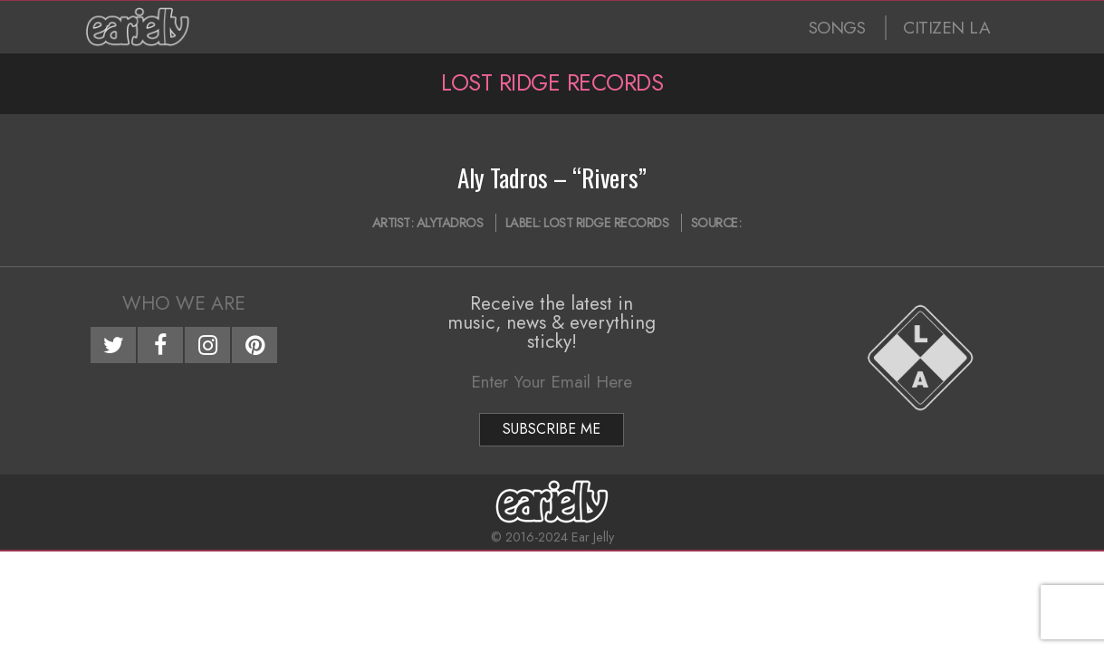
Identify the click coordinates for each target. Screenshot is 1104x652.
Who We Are (183, 303)
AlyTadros (450, 223)
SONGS (837, 27)
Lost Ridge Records (605, 223)
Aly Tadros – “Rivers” (552, 177)
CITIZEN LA (946, 27)
